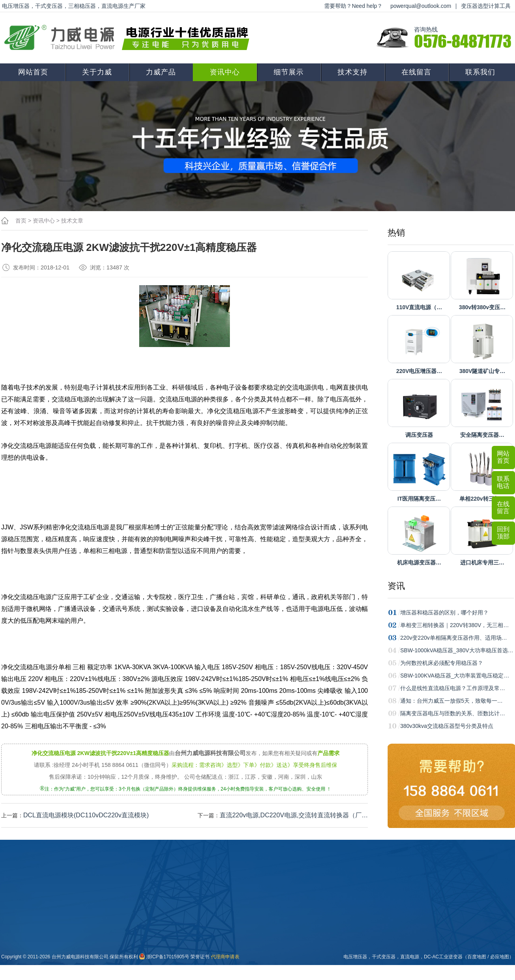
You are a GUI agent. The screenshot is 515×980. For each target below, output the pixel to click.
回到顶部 (503, 533)
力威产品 (161, 72)
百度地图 (476, 957)
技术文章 (72, 220)
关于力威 (97, 72)
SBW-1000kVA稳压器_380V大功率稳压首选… (456, 650)
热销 (396, 233)
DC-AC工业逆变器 (443, 957)
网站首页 (33, 72)
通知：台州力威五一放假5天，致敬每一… (451, 701)
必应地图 (499, 957)
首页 (20, 220)
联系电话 (503, 482)
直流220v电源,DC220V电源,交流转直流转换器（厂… (294, 815)
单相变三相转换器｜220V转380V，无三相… (454, 625)
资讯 (396, 586)
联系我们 (480, 72)
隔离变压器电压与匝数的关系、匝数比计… (452, 713)
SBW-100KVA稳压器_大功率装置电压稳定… (454, 675)
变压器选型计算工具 (486, 6)
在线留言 (416, 72)
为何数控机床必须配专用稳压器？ (441, 663)
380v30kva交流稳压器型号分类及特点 (446, 726)
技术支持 (353, 72)
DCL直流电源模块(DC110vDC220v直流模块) (86, 815)
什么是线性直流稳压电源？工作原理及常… (452, 688)
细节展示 (289, 72)
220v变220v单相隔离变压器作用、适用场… (453, 638)
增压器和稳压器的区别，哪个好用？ (444, 612)
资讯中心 (225, 72)
